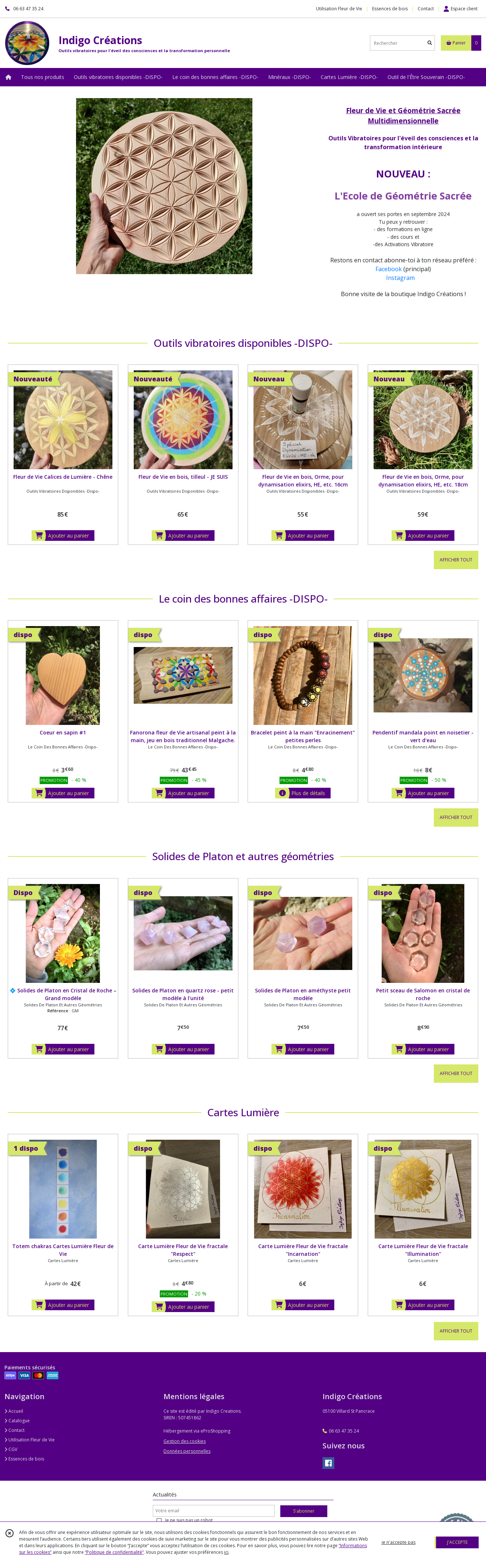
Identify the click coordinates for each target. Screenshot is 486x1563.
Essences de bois (24, 1459)
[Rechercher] (430, 43)
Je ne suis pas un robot (189, 1520)
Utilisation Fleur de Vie (29, 1440)
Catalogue (17, 1421)
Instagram (401, 278)
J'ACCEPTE (457, 1542)
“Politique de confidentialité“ (114, 1552)
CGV (10, 1449)
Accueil (13, 1411)
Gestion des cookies (184, 1441)
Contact (426, 9)
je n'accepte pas (398, 1542)
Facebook (388, 269)
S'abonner (303, 1511)
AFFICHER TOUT (456, 560)
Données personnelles (186, 1451)
